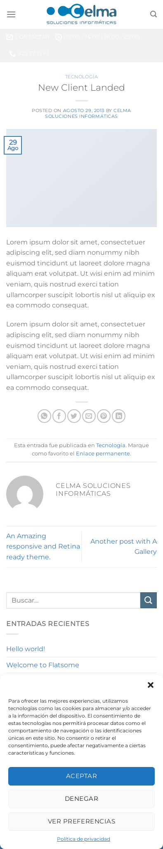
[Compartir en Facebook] (59, 416)
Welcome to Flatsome (42, 665)
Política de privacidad (83, 839)
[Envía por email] (89, 416)
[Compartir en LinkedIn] (118, 416)
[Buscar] (153, 14)
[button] (150, 685)
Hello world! (25, 649)
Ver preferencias (81, 821)
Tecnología (81, 77)
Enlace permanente (103, 453)
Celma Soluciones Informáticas (88, 113)
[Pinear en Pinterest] (104, 416)
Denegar (81, 798)
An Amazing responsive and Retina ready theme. (43, 546)
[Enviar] (148, 600)
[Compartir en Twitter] (74, 416)
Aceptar (81, 776)
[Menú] (11, 14)
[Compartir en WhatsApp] (44, 416)
